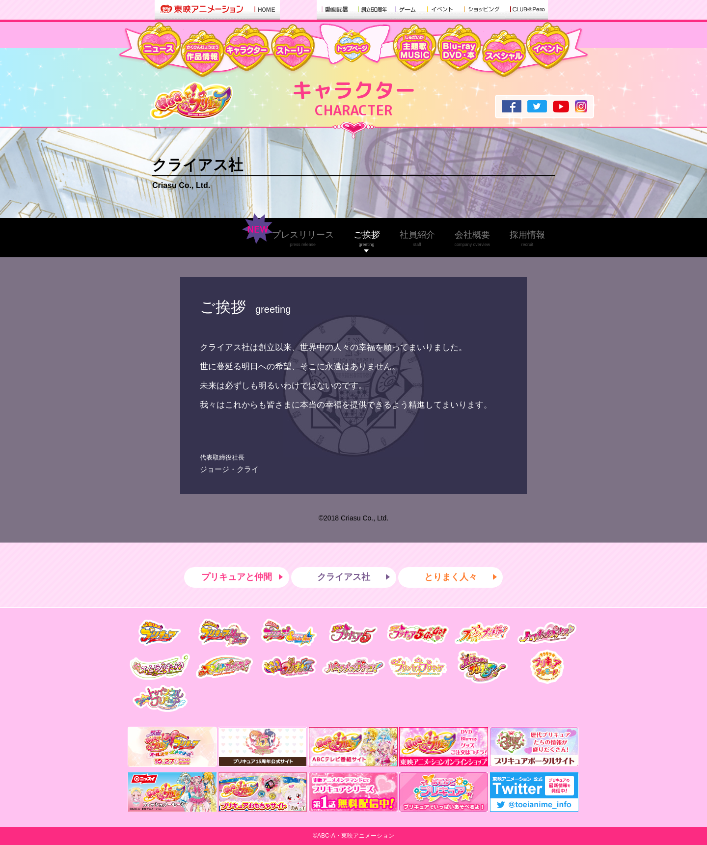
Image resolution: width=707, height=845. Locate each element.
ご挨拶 (367, 238)
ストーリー (293, 49)
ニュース (160, 47)
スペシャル (504, 55)
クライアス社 (197, 165)
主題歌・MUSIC (414, 49)
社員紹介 (417, 238)
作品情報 (202, 55)
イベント (547, 47)
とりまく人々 (450, 577)
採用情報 (527, 238)
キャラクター (246, 49)
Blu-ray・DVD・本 (459, 49)
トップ (352, 46)
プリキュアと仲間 (236, 577)
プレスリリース (303, 238)
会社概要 (472, 238)
